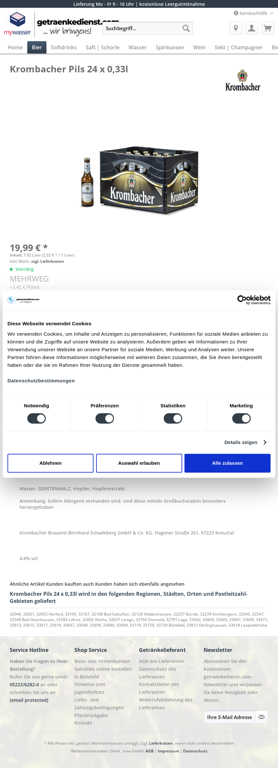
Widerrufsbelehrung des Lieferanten (166, 704)
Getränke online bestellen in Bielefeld (103, 673)
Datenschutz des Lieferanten (157, 673)
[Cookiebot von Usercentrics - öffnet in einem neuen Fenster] (242, 300)
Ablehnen (50, 463)
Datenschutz (195, 751)
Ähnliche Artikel (27, 584)
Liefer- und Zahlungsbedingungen (99, 704)
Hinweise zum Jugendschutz (89, 688)
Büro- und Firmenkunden (102, 661)
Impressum (168, 751)
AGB (149, 751)
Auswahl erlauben (139, 463)
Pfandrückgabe (91, 715)
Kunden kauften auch (70, 584)
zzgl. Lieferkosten (47, 261)
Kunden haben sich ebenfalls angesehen (139, 584)
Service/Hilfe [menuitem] (251, 13)
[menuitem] (148, 31)
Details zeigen (240, 442)
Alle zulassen (227, 463)
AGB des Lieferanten (161, 661)
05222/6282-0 (24, 684)
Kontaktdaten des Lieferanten (159, 688)
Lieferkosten (161, 743)
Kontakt (83, 723)
